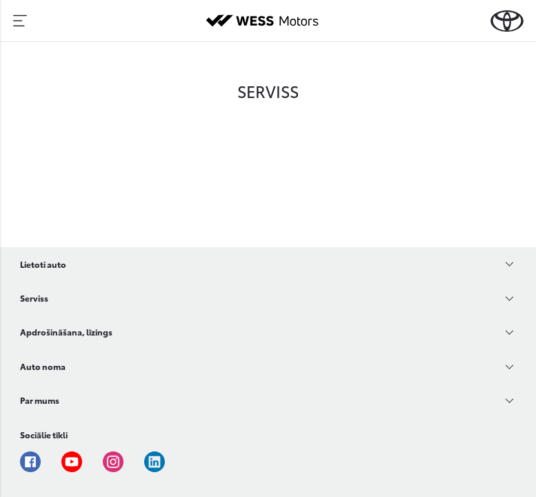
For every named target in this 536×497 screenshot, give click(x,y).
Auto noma (43, 366)
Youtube (71, 461)
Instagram (113, 461)
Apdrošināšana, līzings (66, 332)
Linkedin (154, 461)
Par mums (39, 400)
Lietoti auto (43, 264)
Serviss (34, 298)
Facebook (30, 461)
